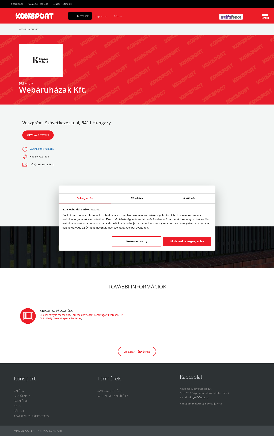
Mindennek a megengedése (187, 241)
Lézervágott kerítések (106, 315)
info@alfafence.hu (198, 397)
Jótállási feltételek (62, 3)
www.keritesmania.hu (42, 148)
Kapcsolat (101, 16)
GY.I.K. (17, 406)
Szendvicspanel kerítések (67, 318)
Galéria (19, 390)
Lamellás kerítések (109, 390)
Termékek (83, 16)
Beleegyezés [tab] (85, 198)
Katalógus (21, 401)
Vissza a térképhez (137, 351)
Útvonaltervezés (38, 135)
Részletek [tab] (137, 198)
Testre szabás (136, 241)
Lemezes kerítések (82, 315)
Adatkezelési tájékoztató (31, 416)
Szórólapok (17, 3)
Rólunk (118, 16)
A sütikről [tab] (189, 198)
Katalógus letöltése (38, 3)
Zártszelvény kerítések (112, 396)
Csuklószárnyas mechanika (55, 315)
